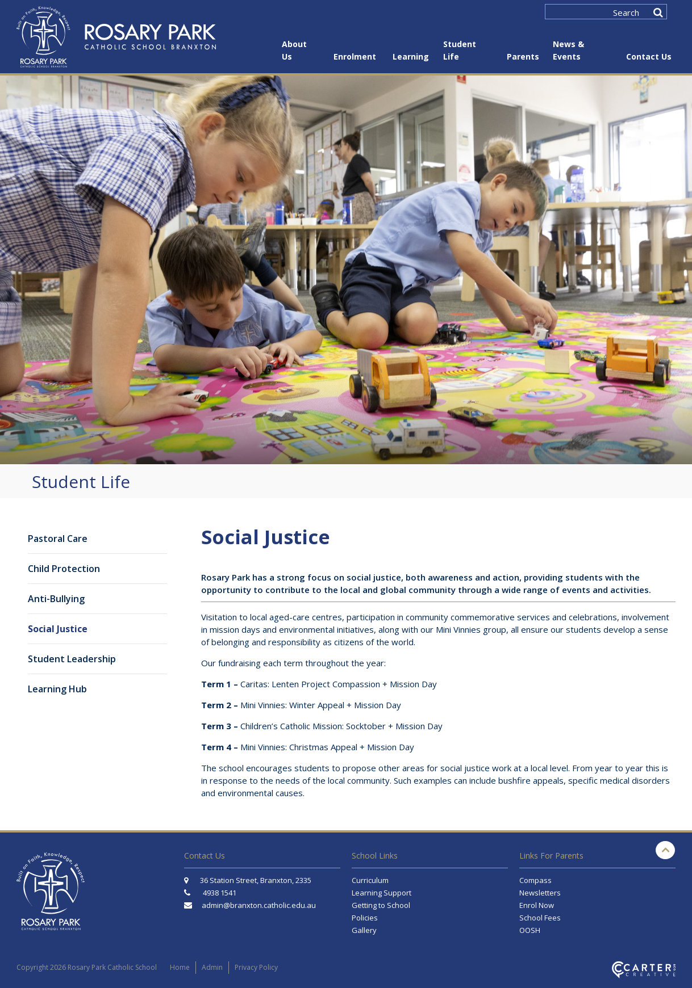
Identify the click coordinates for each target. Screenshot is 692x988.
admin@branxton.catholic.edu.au (259, 905)
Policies (365, 918)
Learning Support (381, 893)
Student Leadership (72, 659)
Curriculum (370, 880)
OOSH (529, 930)
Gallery (364, 930)
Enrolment (355, 56)
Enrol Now (536, 905)
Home (180, 967)
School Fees (540, 918)
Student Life (459, 50)
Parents (522, 56)
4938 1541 (219, 893)
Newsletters (540, 893)
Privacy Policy (256, 967)
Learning (410, 56)
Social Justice (57, 629)
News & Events (568, 50)
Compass (535, 880)
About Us (294, 50)
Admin (212, 967)
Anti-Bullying (56, 598)
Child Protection (64, 568)
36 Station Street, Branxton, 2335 (247, 880)
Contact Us (649, 56)
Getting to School (381, 905)
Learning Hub (57, 689)
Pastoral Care (57, 538)
